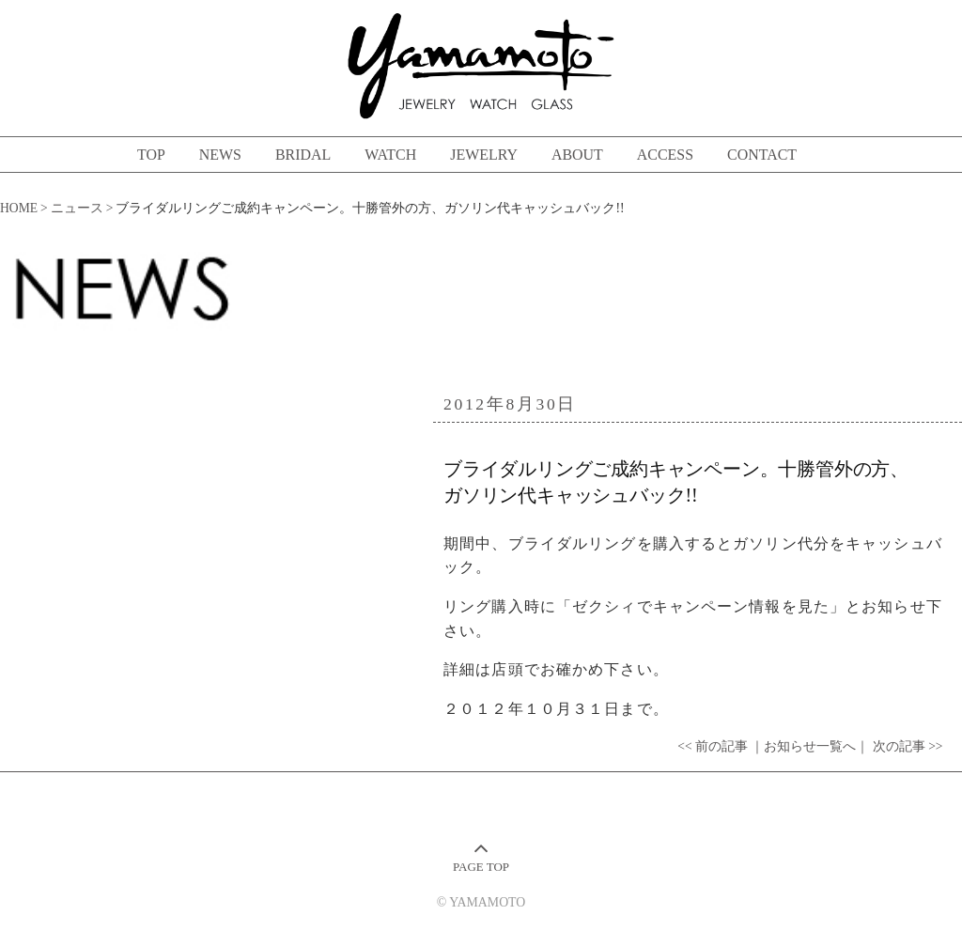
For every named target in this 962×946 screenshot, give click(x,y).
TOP (151, 155)
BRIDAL (303, 155)
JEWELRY (484, 155)
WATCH (390, 155)
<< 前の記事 (712, 746)
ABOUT (577, 155)
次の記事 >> (908, 746)
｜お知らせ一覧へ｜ (810, 746)
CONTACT (762, 155)
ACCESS (665, 155)
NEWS (220, 155)
